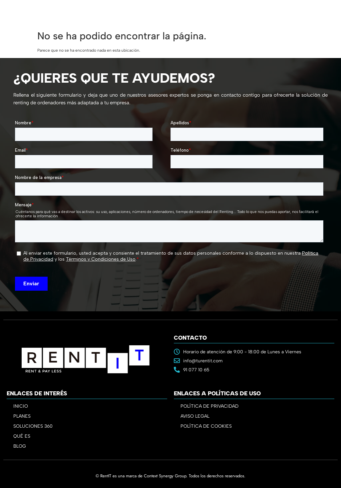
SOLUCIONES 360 (33, 426)
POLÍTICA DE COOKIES (206, 426)
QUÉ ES (21, 436)
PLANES (23, 416)
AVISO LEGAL (194, 416)
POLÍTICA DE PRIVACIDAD (209, 406)
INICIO (20, 406)
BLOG (19, 446)
